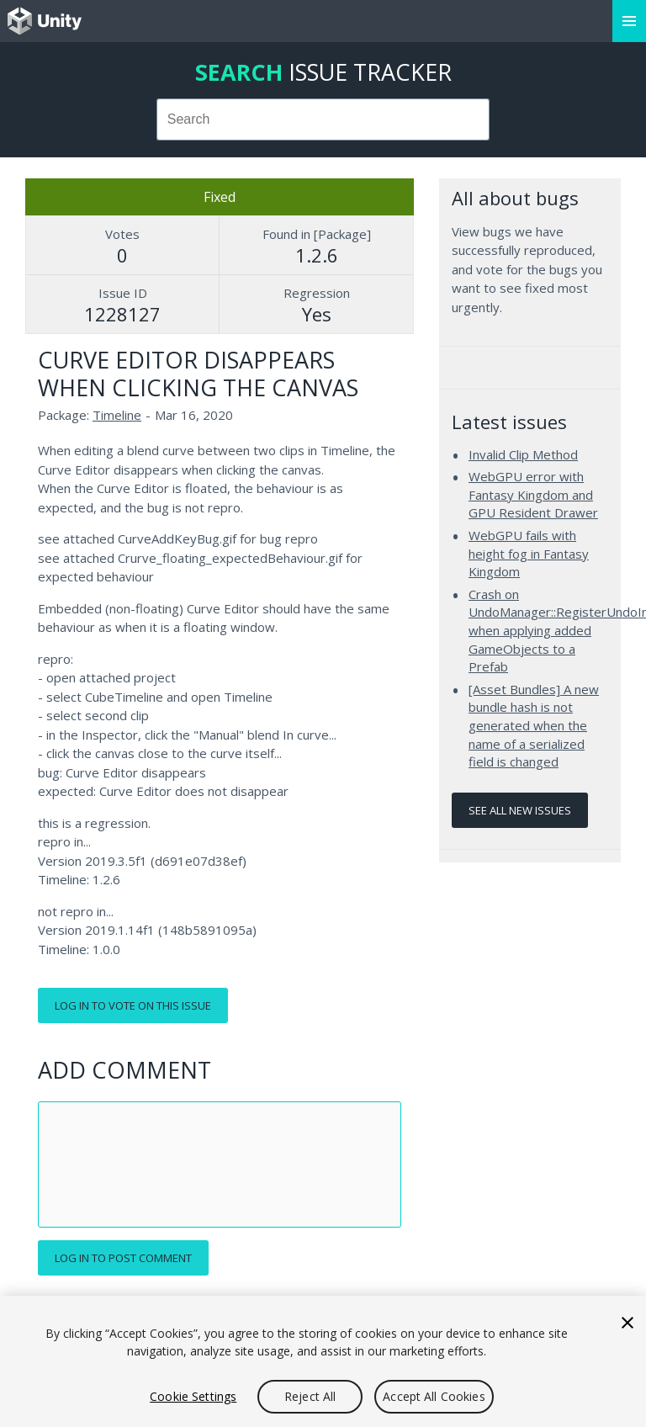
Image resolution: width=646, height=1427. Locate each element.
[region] (323, 1361)
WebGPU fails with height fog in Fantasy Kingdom (529, 553)
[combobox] (323, 119)
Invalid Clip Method (523, 454)
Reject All (310, 1396)
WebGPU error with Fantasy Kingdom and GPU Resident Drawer (533, 494)
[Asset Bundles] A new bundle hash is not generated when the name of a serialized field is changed (534, 725)
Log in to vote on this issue (133, 1005)
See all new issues (520, 810)
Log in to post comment (123, 1257)
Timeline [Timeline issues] (117, 414)
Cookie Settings (193, 1396)
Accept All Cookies (434, 1396)
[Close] (627, 1322)
